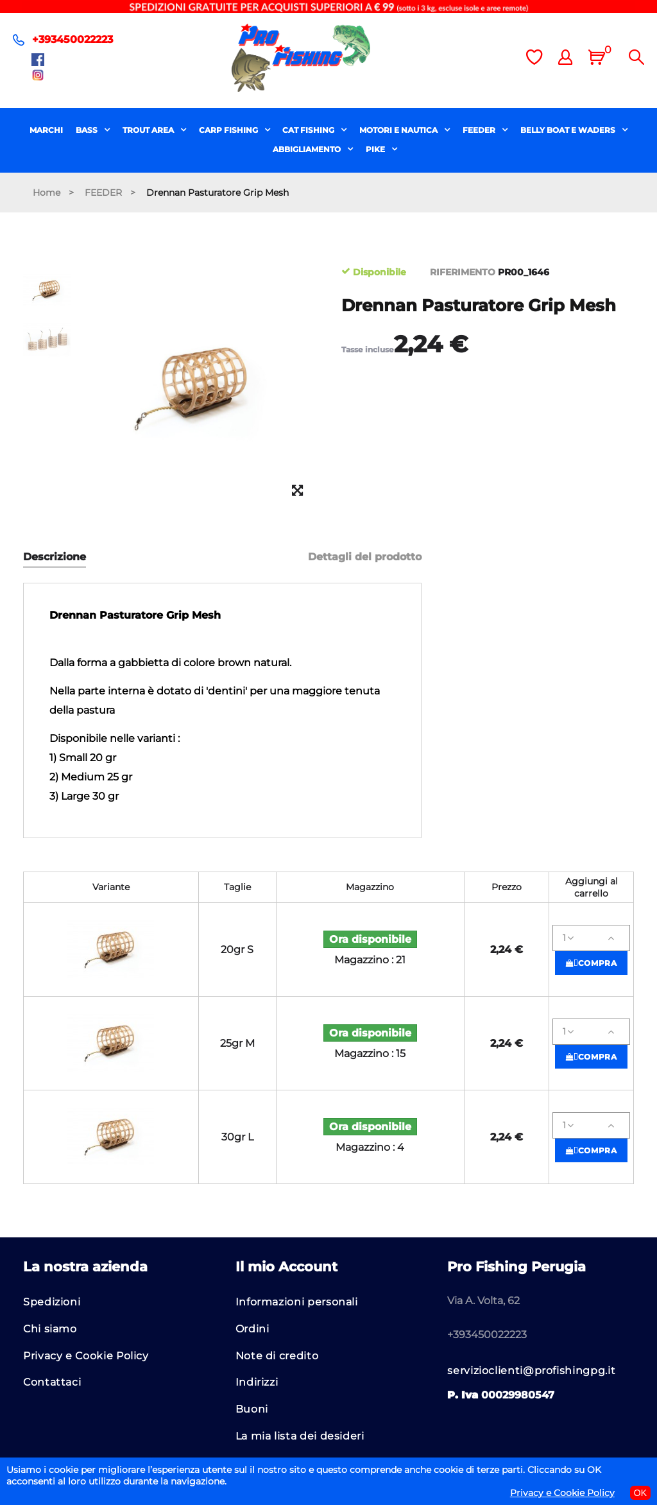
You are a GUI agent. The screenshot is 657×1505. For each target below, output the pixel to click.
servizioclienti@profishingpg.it (531, 1370)
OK (640, 1493)
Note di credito (277, 1356)
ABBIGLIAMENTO (308, 149)
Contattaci (52, 1382)
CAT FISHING (309, 130)
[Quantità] (591, 938)
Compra (591, 963)
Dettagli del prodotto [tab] (365, 557)
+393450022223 (72, 39)
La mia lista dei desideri (299, 1436)
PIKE (376, 149)
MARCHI (46, 130)
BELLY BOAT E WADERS (568, 130)
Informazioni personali (296, 1302)
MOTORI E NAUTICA (399, 130)
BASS (87, 130)
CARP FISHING (229, 130)
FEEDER (480, 130)
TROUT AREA (149, 130)
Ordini (252, 1329)
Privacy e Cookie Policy (86, 1356)
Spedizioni (51, 1302)
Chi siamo (50, 1329)
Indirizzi (256, 1382)
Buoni (251, 1409)
